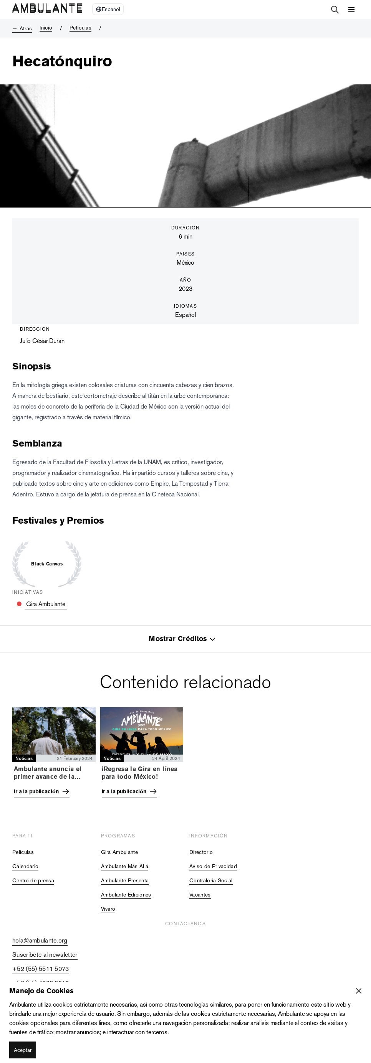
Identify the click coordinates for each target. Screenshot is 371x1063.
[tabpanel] (185, 754)
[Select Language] (108, 9)
